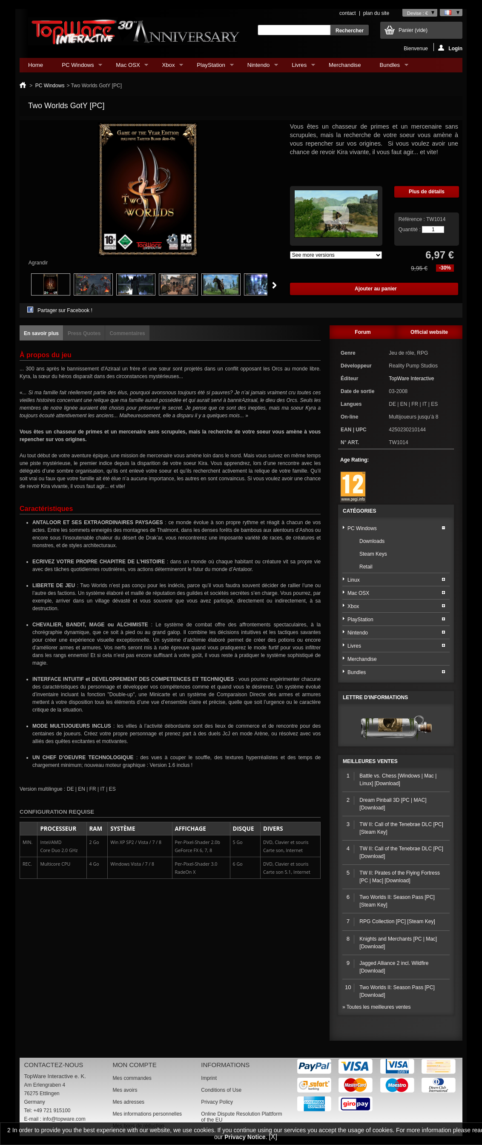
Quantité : (410, 229)
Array (336, 255)
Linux (353, 580)
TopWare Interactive (411, 379)
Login (450, 48)
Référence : (412, 219)
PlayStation (210, 67)
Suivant (274, 285)
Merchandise (345, 65)
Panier (413, 30)
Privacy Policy (217, 1102)
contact (347, 13)
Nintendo (258, 67)
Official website (429, 332)
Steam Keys (373, 554)
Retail (366, 567)
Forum (362, 332)
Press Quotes (84, 333)
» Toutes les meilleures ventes (376, 1007)
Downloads (371, 541)
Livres (299, 67)
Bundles (389, 67)
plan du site (376, 13)
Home (35, 65)
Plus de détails (427, 192)
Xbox (168, 67)
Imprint (209, 1078)
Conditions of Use (221, 1090)
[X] (273, 1136)
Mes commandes (131, 1078)
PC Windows (77, 67)
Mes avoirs (124, 1090)
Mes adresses (128, 1102)
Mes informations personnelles (147, 1114)
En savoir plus (41, 333)
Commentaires (127, 333)
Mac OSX (127, 67)
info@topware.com (64, 1119)
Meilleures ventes (370, 761)
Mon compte (134, 1064)
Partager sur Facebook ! (64, 310)
